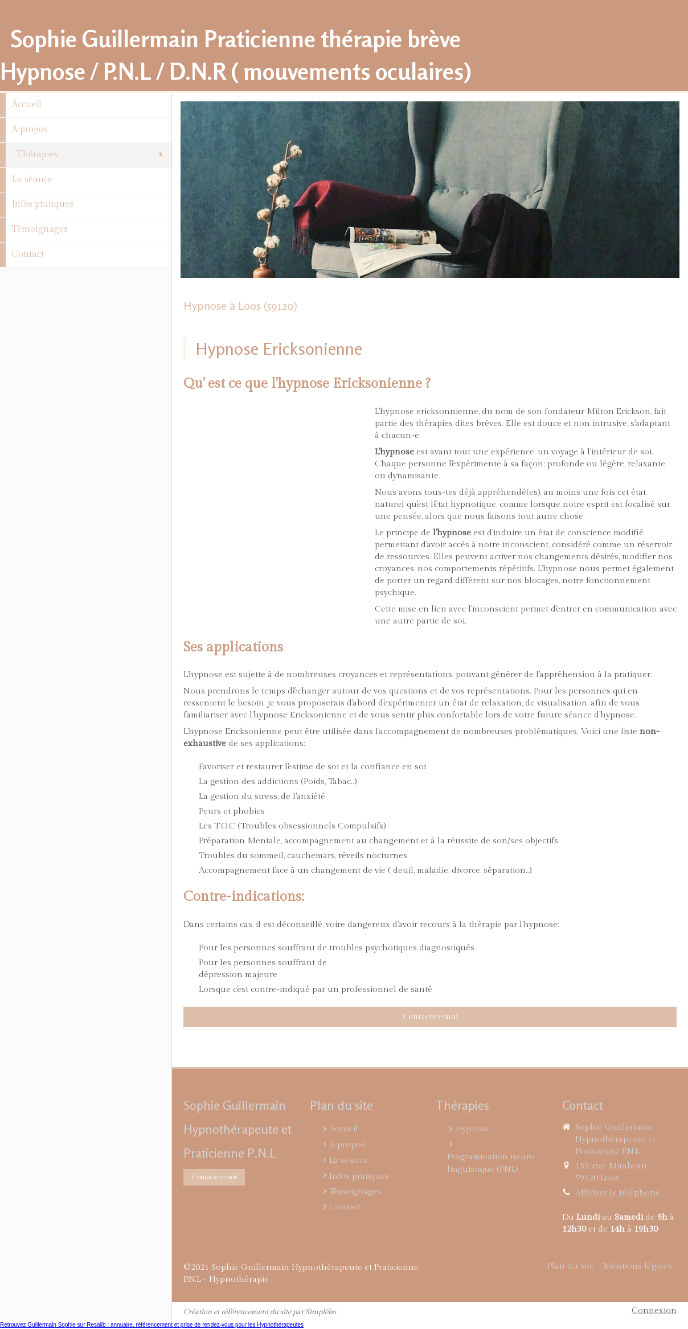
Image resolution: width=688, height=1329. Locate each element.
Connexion (654, 1310)
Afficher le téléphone (617, 1192)
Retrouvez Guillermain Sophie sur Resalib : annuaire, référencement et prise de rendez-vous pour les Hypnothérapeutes (152, 1325)
